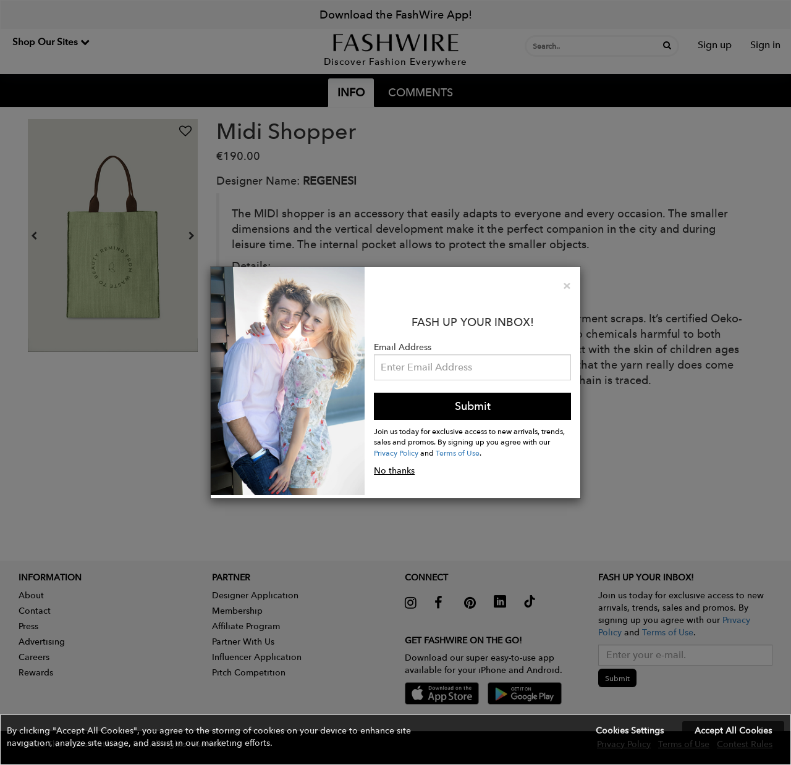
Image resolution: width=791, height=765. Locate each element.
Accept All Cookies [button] (733, 730)
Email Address (402, 347)
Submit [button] (473, 406)
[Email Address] (472, 367)
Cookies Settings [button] (630, 730)
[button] (395, 739)
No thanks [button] (394, 470)
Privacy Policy (396, 453)
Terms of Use (458, 453)
